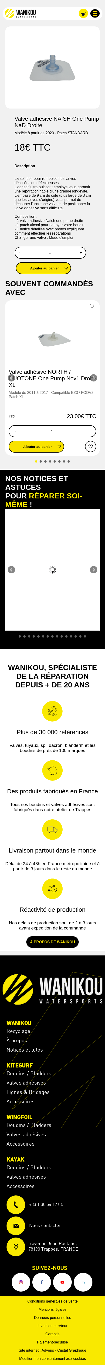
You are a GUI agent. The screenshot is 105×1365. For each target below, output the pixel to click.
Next (93, 378)
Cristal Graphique (71, 1350)
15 (85, 636)
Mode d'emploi (61, 238)
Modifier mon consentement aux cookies (52, 1359)
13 (76, 636)
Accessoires (20, 1101)
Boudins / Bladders (29, 1073)
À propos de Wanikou (52, 942)
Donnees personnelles (52, 1318)
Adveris (47, 1350)
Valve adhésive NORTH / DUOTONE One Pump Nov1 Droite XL (52, 378)
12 (71, 636)
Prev (11, 378)
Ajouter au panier (50, 268)
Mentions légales (52, 1309)
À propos (17, 1040)
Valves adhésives (26, 1082)
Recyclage (18, 1031)
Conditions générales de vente (52, 1301)
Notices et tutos (25, 1049)
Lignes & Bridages (28, 1092)
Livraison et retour (52, 1326)
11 (66, 636)
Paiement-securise (52, 1342)
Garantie (52, 1334)
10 (62, 636)
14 (80, 636)
